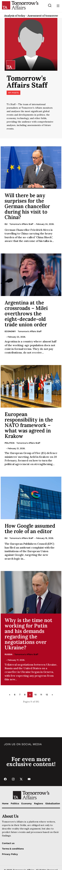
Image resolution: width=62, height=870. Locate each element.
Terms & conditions (13, 848)
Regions (38, 803)
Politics (9, 443)
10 (35, 694)
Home (5, 803)
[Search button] (49, 5)
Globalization (52, 803)
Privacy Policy (10, 854)
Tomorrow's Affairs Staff (21, 224)
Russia (8, 654)
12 (47, 694)
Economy (10, 331)
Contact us (8, 843)
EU (6, 224)
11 (41, 694)
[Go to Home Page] (20, 5)
